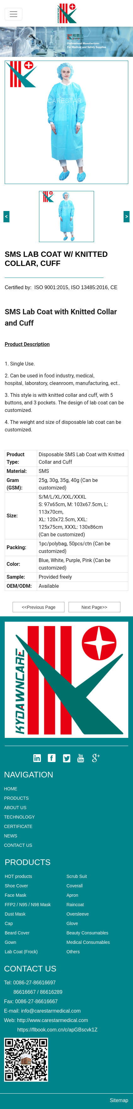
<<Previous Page (38, 607)
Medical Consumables (88, 942)
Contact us (18, 845)
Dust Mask (15, 914)
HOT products (18, 876)
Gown (10, 942)
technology (19, 817)
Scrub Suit (77, 876)
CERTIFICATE (18, 826)
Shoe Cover (16, 885)
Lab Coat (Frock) (21, 951)
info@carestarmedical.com (51, 1011)
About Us (15, 807)
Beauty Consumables (87, 932)
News (10, 835)
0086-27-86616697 (34, 982)
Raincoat (75, 904)
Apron (72, 895)
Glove (72, 923)
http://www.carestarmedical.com (52, 1020)
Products (16, 798)
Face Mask (15, 895)
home (10, 788)
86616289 (51, 992)
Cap (9, 923)
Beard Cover (17, 932)
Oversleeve (78, 914)
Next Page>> (94, 607)
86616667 (25, 992)
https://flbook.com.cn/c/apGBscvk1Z (57, 1029)
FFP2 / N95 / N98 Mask (28, 904)
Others (73, 951)
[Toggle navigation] (13, 14)
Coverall (75, 885)
